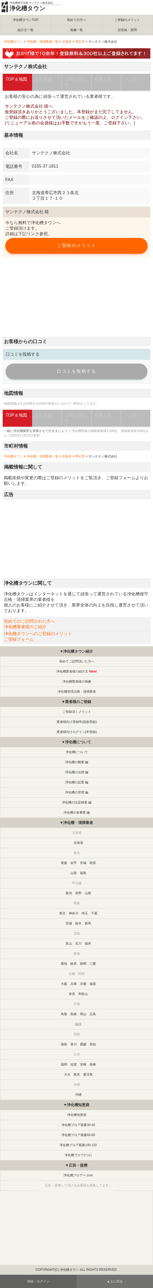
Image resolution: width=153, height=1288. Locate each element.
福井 (88, 943)
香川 (73, 1044)
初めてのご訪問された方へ (29, 621)
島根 (73, 1014)
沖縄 (78, 1095)
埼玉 (85, 913)
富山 (69, 943)
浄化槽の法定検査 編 (76, 802)
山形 (73, 873)
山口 (78, 1024)
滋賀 (93, 984)
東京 (62, 913)
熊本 (77, 1074)
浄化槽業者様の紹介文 (72, 671)
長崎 (93, 1064)
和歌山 (83, 994)
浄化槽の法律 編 (76, 772)
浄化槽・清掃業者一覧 (42, 41)
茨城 (69, 923)
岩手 (73, 863)
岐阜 (73, 964)
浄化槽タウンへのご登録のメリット (38, 633)
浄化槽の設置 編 (76, 782)
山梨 (88, 893)
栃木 (78, 923)
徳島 (64, 1044)
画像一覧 (76, 30)
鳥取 (64, 1014)
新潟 (69, 893)
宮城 (83, 863)
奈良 (72, 994)
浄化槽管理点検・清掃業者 (77, 691)
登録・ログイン (38, 1281)
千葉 (94, 913)
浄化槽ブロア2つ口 (78, 1155)
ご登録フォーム (120, 477)
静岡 (83, 964)
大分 (67, 1074)
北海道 (66, 41)
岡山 (83, 1014)
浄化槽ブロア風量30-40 (78, 1125)
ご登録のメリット (127, 20)
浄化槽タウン (27, 8)
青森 (64, 863)
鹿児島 (88, 1074)
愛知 (64, 964)
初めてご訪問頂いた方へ (76, 661)
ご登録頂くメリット (76, 712)
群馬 (88, 923)
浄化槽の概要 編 (76, 762)
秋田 (93, 863)
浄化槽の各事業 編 (76, 812)
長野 (78, 893)
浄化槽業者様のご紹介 (25, 627)
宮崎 (83, 1064)
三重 (93, 964)
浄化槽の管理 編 (76, 792)
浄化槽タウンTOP (25, 20)
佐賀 (73, 1064)
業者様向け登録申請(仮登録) (77, 722)
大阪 (64, 984)
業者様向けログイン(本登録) (77, 732)
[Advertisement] (76, 297)
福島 (83, 873)
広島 (93, 1014)
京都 (83, 984)
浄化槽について (77, 752)
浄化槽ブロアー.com (78, 1175)
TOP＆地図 (16, 79)
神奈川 (73, 913)
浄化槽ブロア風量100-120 (78, 1145)
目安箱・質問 (127, 30)
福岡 (64, 1064)
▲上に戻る (115, 1281)
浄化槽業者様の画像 (76, 681)
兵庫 (73, 984)
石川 (78, 943)
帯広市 (80, 41)
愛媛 (83, 1044)
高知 (93, 1044)
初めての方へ (76, 20)
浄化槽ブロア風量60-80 (78, 1135)
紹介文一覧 (25, 30)
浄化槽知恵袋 (76, 1115)
